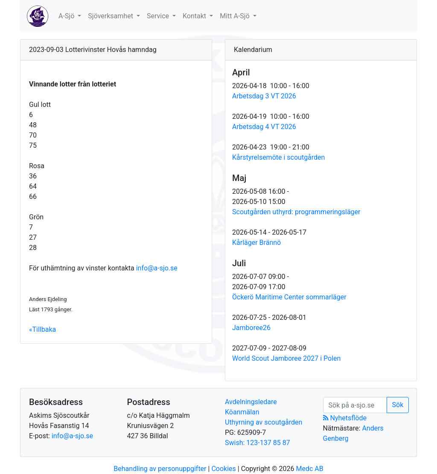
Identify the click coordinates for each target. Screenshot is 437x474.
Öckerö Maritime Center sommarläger (289, 297)
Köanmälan (242, 412)
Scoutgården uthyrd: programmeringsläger (296, 212)
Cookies (223, 469)
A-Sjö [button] (67, 16)
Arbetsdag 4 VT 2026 (264, 127)
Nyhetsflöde (345, 418)
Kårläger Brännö (256, 242)
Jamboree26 (251, 328)
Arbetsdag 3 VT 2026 (264, 96)
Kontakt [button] (195, 16)
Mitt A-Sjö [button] (235, 16)
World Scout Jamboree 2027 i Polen (286, 358)
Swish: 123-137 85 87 (257, 443)
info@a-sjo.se (157, 268)
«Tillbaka (42, 329)
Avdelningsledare (251, 402)
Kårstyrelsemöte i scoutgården (278, 157)
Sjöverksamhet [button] (111, 16)
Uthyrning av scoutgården (263, 422)
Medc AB (309, 469)
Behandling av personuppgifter (160, 469)
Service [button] (159, 16)
